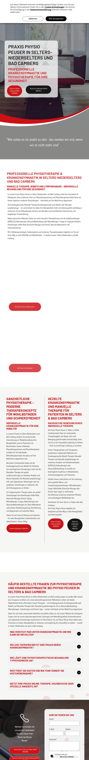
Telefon (68, 729)
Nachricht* (53, 739)
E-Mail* (51, 729)
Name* (51, 719)
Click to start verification (67, 757)
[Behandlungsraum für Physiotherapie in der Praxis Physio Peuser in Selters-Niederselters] (44, 277)
